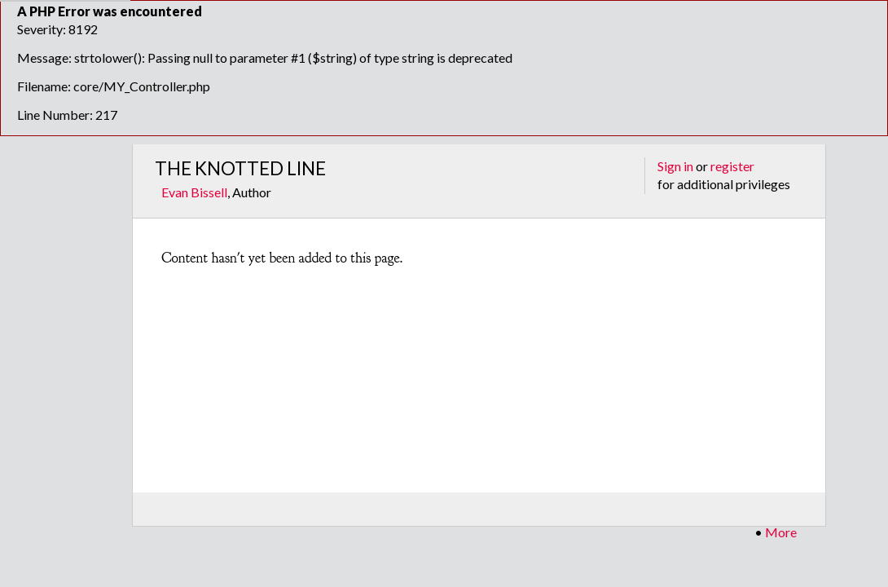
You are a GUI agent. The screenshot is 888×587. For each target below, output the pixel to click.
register (732, 166)
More (781, 532)
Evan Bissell (194, 192)
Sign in (675, 166)
